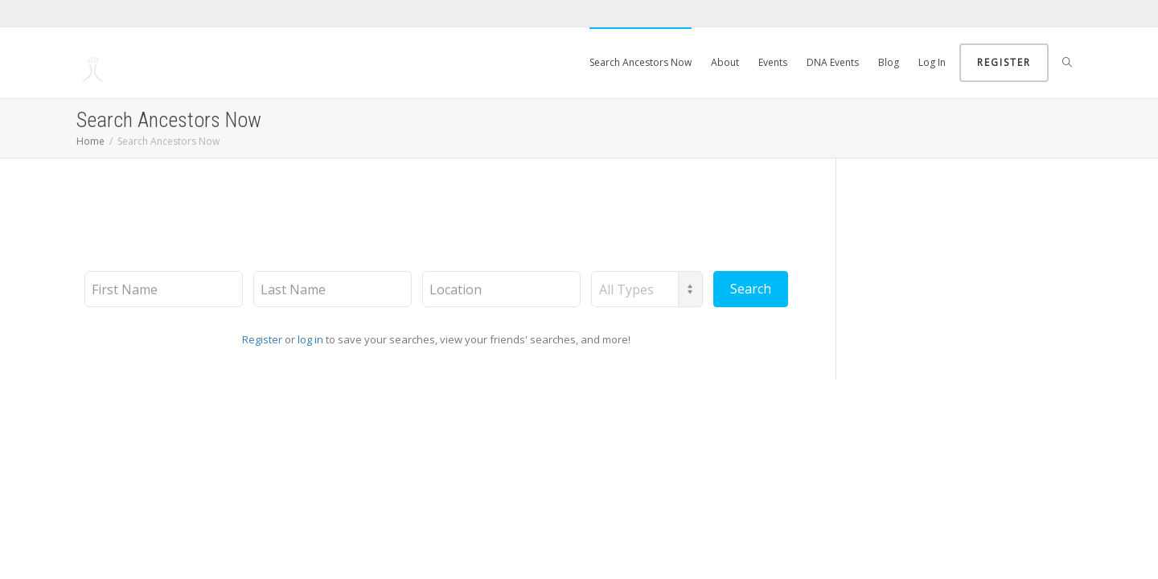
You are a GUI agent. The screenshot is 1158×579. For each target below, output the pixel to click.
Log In (932, 62)
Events (772, 62)
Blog (888, 62)
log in (310, 339)
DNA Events (833, 62)
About (725, 62)
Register (1004, 62)
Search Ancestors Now (640, 62)
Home (90, 141)
